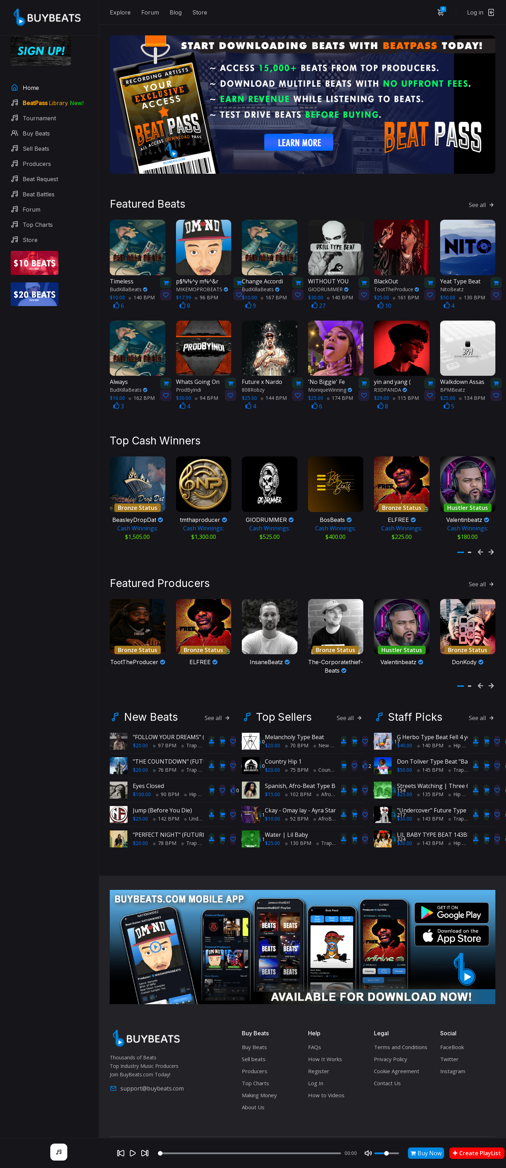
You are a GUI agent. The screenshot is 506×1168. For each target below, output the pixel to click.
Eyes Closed (148, 784)
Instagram (452, 1068)
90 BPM (167, 792)
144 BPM (274, 395)
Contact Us (387, 1080)
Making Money (259, 1093)
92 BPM (296, 816)
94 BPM (206, 395)
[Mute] (368, 1153)
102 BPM (298, 792)
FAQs (314, 1044)
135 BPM (430, 792)
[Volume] (386, 1153)
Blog (176, 12)
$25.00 (140, 816)
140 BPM (142, 294)
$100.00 (142, 792)
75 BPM (296, 767)
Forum (150, 12)
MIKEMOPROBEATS (202, 286)
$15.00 (272, 792)
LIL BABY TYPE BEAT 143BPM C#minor (449, 832)
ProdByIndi (188, 387)
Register (318, 1068)
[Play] (133, 1153)
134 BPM (472, 395)
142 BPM (166, 816)
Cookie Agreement (396, 1068)
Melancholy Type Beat (294, 735)
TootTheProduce (396, 286)
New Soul (326, 743)
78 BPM (164, 841)
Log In (315, 1080)
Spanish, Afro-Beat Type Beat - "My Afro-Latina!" (329, 784)
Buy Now (426, 1153)
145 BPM (430, 767)
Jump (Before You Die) (162, 808)
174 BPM (340, 395)
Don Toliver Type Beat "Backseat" (442, 759)
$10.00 (272, 816)
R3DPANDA (390, 387)
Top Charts (255, 1080)
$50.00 (404, 767)
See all (482, 202)
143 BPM (430, 816)
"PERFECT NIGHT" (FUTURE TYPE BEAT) (186, 832)
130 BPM (472, 294)
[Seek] (249, 1153)
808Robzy (253, 387)
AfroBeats (330, 792)
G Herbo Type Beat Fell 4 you (435, 735)
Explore (120, 12)
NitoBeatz (452, 286)
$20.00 (140, 743)
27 (318, 303)
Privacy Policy (390, 1056)
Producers (254, 1068)
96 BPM (206, 294)
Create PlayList (477, 1153)
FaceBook (452, 1044)
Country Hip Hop (334, 767)
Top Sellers (284, 714)
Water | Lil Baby (286, 832)
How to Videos (326, 1093)
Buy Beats (254, 1044)
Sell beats (254, 1056)
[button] (460, 549)
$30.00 (404, 816)
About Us (253, 1105)
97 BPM (164, 743)
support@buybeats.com (147, 1086)
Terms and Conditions (400, 1044)
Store (199, 12)
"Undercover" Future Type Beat (438, 808)
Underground (201, 816)
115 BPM (406, 395)
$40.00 (404, 743)
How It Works (325, 1056)
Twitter (449, 1056)
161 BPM (406, 294)
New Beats (151, 714)
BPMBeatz (452, 387)
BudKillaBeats (128, 286)
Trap (189, 743)
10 (384, 303)
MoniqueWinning (330, 387)
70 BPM (296, 743)
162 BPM (142, 395)
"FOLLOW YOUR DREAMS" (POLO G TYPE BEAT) (195, 735)
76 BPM (164, 767)
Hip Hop (195, 792)
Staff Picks (415, 714)
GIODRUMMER (328, 286)
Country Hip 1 (283, 759)
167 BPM (274, 294)
